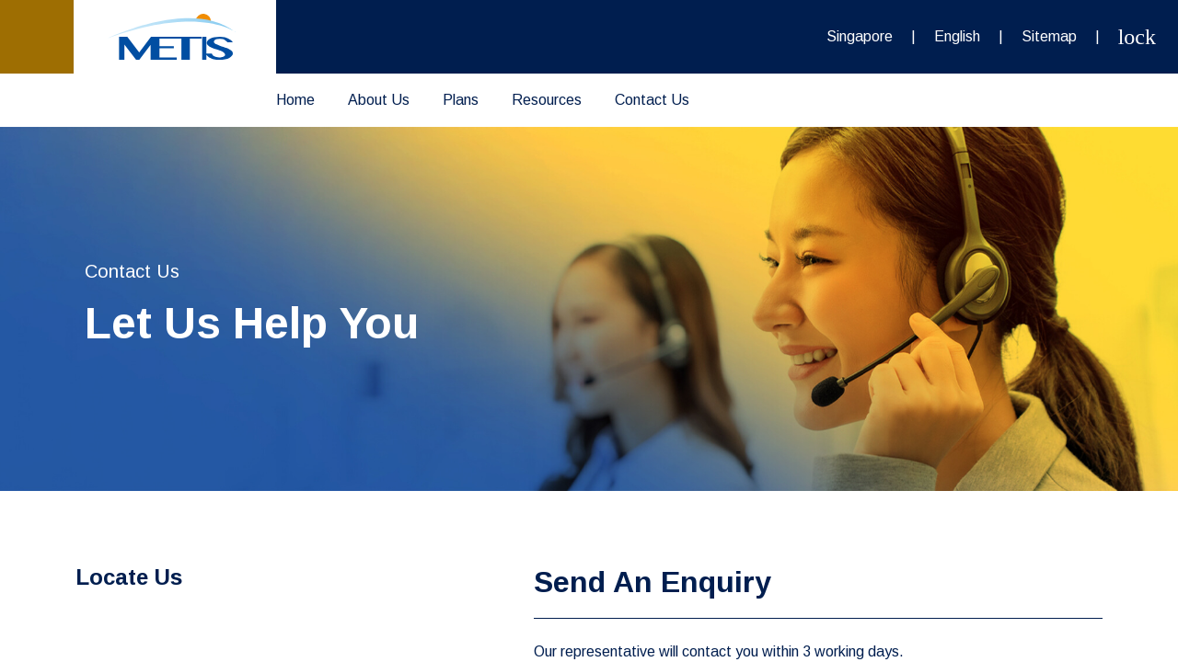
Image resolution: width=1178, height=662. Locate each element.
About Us (379, 100)
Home (295, 100)
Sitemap (1049, 36)
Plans (461, 100)
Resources (547, 100)
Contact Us (652, 100)
